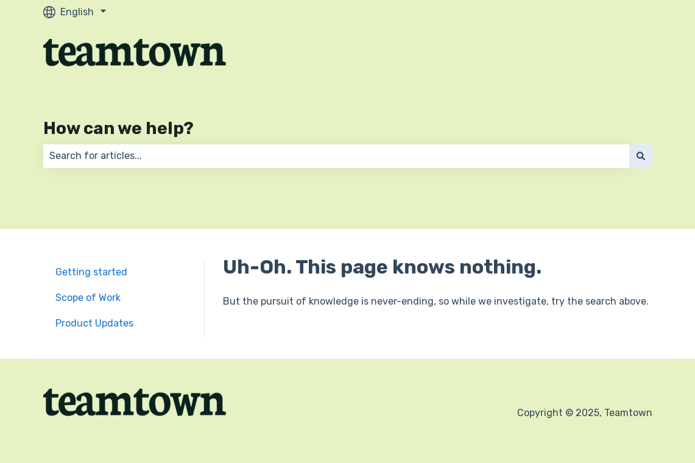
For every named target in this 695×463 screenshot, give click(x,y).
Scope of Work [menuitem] (88, 297)
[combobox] (336, 156)
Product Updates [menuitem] (94, 323)
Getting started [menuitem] (91, 272)
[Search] (640, 156)
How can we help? (118, 128)
